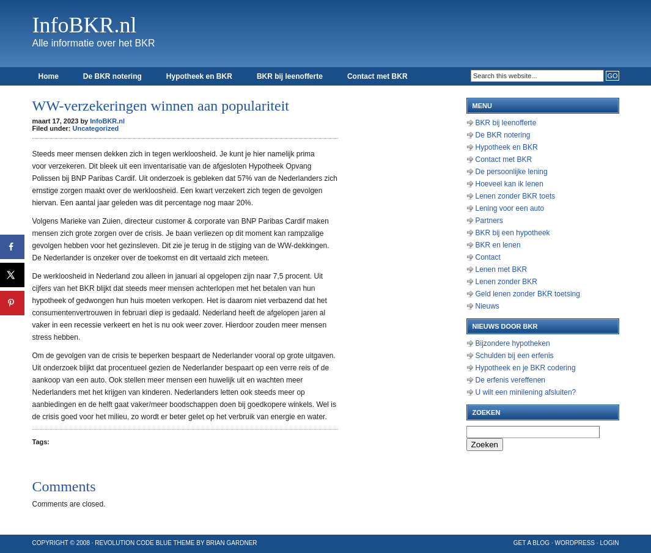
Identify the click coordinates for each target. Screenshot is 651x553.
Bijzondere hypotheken (513, 343)
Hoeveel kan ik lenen (509, 184)
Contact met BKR (377, 76)
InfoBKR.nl (84, 25)
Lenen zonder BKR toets (516, 196)
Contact (488, 257)
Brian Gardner (231, 543)
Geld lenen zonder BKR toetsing (528, 294)
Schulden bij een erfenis (515, 355)
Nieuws (487, 306)
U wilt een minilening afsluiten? (526, 392)
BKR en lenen (498, 245)
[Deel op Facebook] (12, 247)
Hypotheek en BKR (199, 76)
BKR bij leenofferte (290, 76)
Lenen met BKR (502, 269)
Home (49, 76)
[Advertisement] (405, 275)
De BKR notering (112, 76)
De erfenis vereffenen (511, 380)
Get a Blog (531, 543)
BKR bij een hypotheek (513, 233)
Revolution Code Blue (133, 543)
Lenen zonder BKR (506, 281)
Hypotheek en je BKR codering (526, 368)
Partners (489, 220)
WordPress (574, 543)
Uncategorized (96, 128)
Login (609, 543)
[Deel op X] (12, 275)
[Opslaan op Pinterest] (12, 303)
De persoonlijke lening (512, 171)
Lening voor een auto (510, 208)
